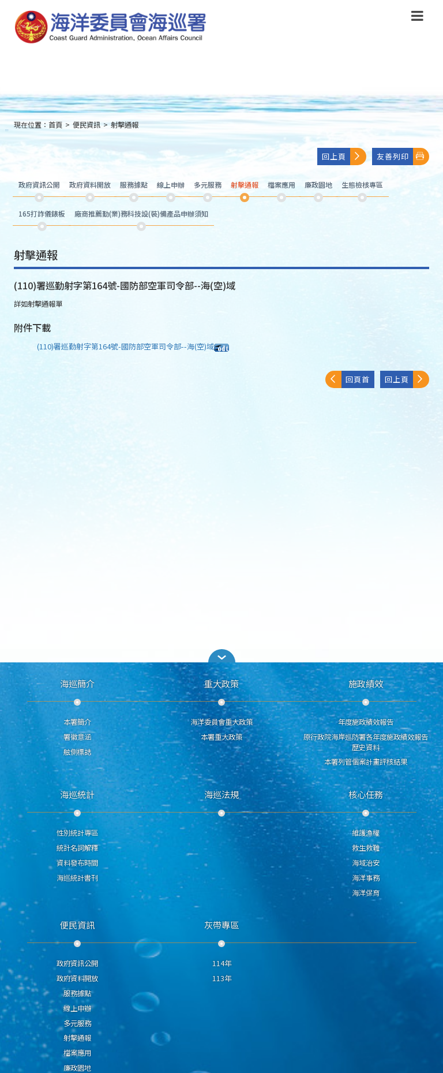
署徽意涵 (77, 737)
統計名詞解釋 (77, 848)
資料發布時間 (77, 863)
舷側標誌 (77, 752)
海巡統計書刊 (77, 878)
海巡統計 (77, 794)
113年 (221, 978)
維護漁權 (366, 833)
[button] (221, 655)
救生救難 (366, 848)
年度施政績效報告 (365, 722)
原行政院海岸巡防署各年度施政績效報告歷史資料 (365, 742)
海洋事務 (366, 878)
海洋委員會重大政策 (221, 722)
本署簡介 (77, 722)
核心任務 (365, 794)
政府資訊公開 (77, 963)
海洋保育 (366, 893)
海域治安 (366, 863)
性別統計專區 (77, 833)
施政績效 (365, 683)
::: (7, 129)
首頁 (55, 125)
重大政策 (221, 683)
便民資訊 (86, 125)
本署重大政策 (221, 737)
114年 (221, 963)
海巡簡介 (77, 683)
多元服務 (77, 1023)
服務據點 (77, 993)
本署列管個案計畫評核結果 (365, 762)
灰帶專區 (221, 924)
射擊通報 (124, 125)
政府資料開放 (77, 978)
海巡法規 (221, 794)
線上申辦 (77, 1008)
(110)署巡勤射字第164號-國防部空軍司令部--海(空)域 (133, 346)
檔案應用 (77, 1053)
